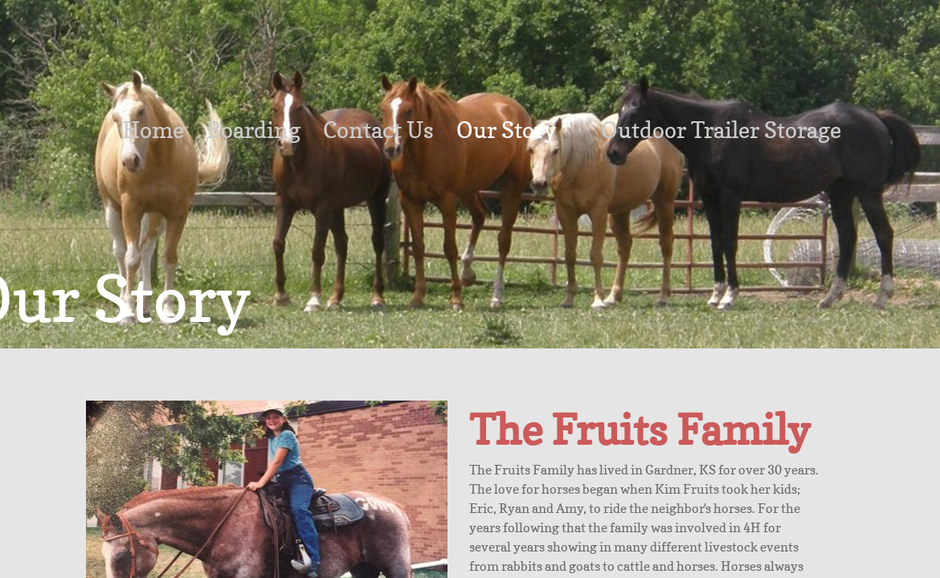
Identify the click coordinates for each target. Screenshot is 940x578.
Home (153, 130)
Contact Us (378, 130)
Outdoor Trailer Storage (721, 130)
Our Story (506, 130)
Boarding (253, 130)
